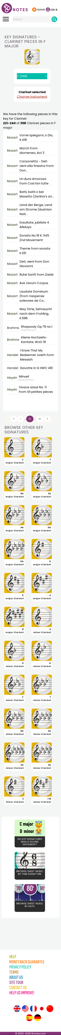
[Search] (54, 19)
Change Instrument (32, 96)
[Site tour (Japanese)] (41, 1008)
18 (40, 419)
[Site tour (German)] (37, 1018)
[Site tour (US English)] (25, 1008)
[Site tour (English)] (17, 1008)
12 (30, 419)
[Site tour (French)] (33, 1008)
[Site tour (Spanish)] (29, 1018)
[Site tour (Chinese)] (50, 1008)
